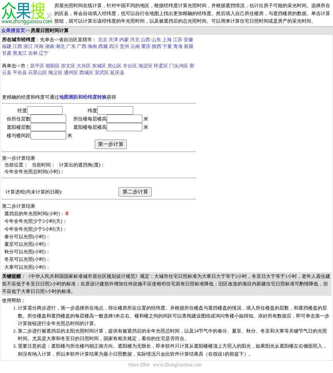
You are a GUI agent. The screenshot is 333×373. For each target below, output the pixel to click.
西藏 (103, 46)
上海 (167, 39)
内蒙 (124, 39)
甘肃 (6, 53)
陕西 (156, 46)
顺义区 (55, 72)
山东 (156, 39)
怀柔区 (161, 66)
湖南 (49, 46)
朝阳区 (53, 66)
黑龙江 (20, 53)
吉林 (33, 53)
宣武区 (102, 72)
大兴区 (84, 66)
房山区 (114, 66)
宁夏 (167, 46)
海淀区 (145, 66)
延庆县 (117, 72)
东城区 (99, 66)
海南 (92, 46)
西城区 (86, 72)
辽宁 (43, 53)
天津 (113, 39)
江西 (17, 46)
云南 (135, 46)
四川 (114, 46)
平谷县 (20, 72)
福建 (6, 46)
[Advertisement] (253, 104)
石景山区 (37, 72)
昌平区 (37, 66)
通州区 (71, 72)
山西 (145, 39)
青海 (178, 46)
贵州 (124, 46)
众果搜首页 (13, 30)
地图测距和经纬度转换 (83, 97)
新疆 (188, 46)
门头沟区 (178, 66)
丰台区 (130, 66)
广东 (71, 46)
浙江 (28, 46)
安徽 (188, 39)
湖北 (60, 46)
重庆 (146, 46)
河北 (135, 39)
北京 (102, 39)
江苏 (177, 39)
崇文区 (68, 66)
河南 (39, 46)
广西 (81, 46)
